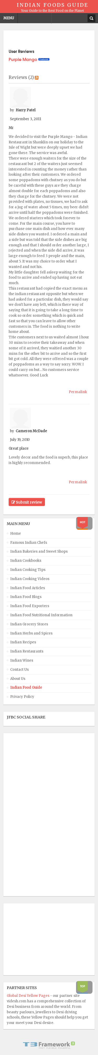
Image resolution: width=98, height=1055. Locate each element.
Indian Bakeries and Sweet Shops (39, 551)
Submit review (26, 502)
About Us (17, 678)
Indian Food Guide (26, 687)
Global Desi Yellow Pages (28, 995)
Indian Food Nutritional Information (41, 615)
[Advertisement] (28, 814)
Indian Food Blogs (26, 597)
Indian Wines (21, 660)
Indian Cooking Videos (29, 579)
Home (15, 533)
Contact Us (19, 669)
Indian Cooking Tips (27, 570)
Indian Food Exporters (29, 606)
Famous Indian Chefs (28, 542)
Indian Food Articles (27, 588)
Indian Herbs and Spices (31, 633)
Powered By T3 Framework (49, 1045)
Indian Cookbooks (25, 560)
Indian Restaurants (26, 651)
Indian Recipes (23, 642)
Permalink (78, 392)
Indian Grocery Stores (29, 624)
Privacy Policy (22, 696)
